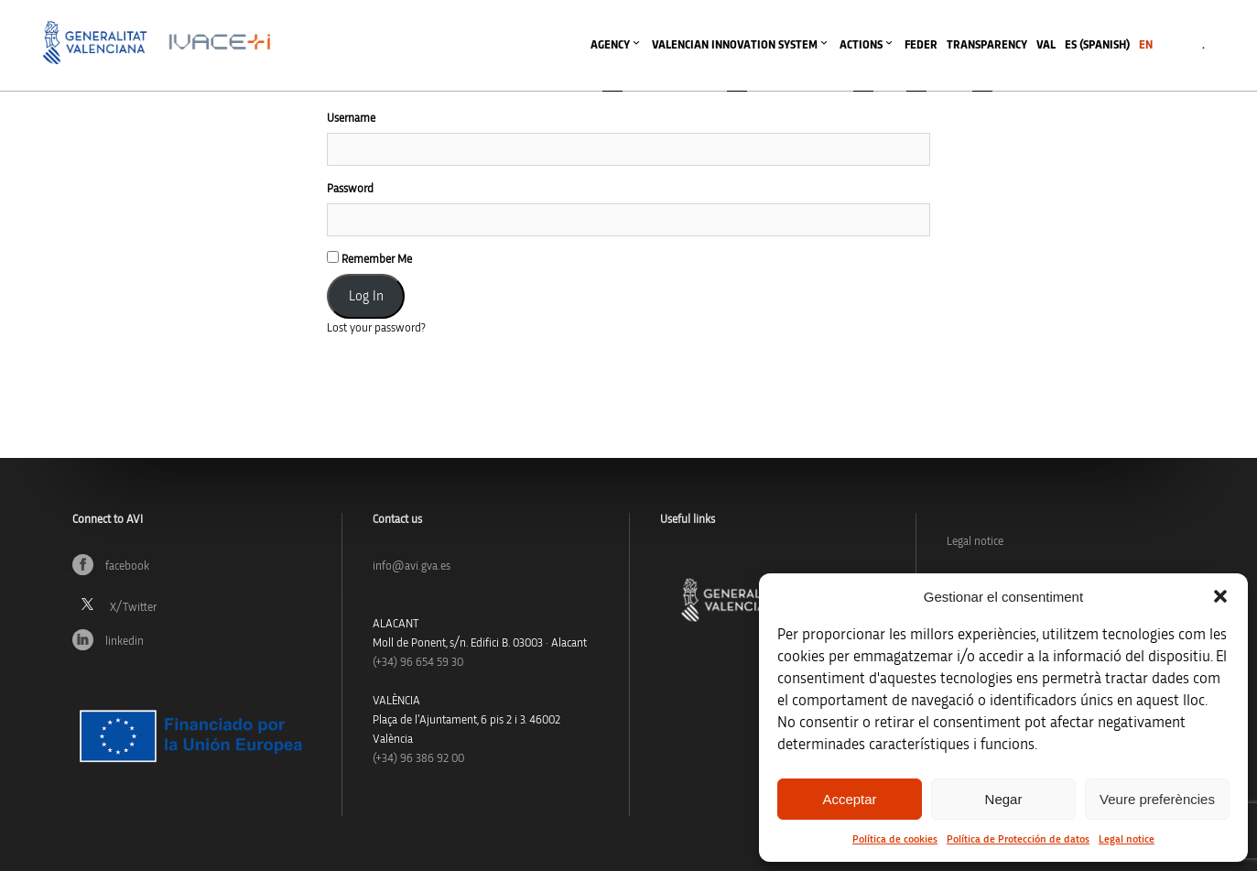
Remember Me (369, 258)
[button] (1220, 596)
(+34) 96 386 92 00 (418, 759)
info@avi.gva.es (411, 566)
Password (350, 189)
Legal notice (1126, 838)
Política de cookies (894, 838)
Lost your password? (376, 328)
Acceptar (849, 799)
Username (351, 119)
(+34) (418, 663)
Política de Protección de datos (1018, 838)
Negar (1004, 799)
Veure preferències (1157, 799)
